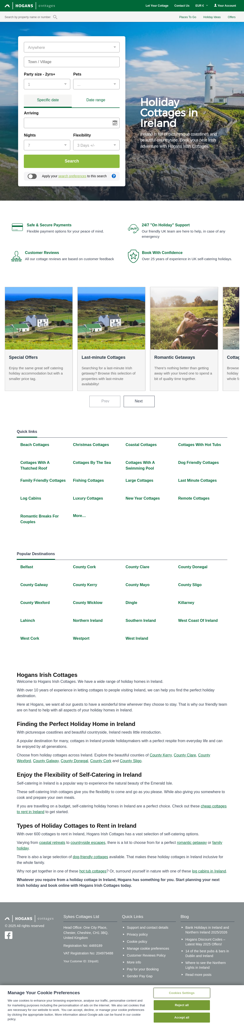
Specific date (48, 100)
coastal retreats (52, 843)
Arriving (31, 113)
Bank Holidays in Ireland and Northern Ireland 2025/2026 (207, 930)
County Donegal (74, 761)
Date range (95, 100)
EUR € (201, 5)
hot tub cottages (93, 871)
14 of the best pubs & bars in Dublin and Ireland (207, 953)
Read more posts (198, 975)
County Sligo (131, 761)
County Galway (46, 761)
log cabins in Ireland (209, 871)
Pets (77, 74)
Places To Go (187, 17)
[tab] (48, 101)
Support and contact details (147, 927)
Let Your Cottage (157, 5)
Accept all (181, 1017)
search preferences (72, 176)
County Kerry (161, 755)
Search (72, 161)
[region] (122, 1004)
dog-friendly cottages (90, 857)
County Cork (101, 761)
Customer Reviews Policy (146, 955)
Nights (30, 135)
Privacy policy (137, 934)
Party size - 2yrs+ (39, 74)
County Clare (185, 755)
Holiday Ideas (212, 17)
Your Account (225, 5)
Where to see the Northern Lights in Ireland (205, 965)
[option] (183, 123)
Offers (231, 17)
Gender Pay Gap (139, 976)
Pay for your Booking (143, 969)
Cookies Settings (182, 993)
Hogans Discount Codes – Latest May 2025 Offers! (205, 942)
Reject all (182, 1005)
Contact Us (181, 5)
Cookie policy (137, 941)
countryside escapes (88, 843)
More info (134, 962)
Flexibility (82, 135)
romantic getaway (192, 843)
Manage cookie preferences (148, 948)
